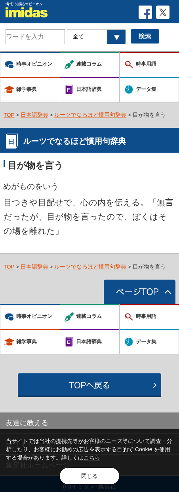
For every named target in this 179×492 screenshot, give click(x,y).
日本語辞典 (34, 115)
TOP (9, 115)
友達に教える (27, 423)
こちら (92, 457)
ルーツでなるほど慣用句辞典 (90, 115)
